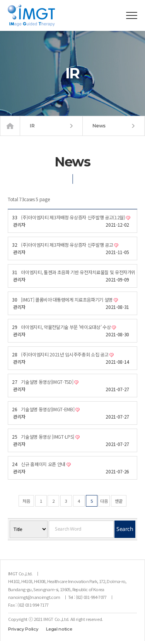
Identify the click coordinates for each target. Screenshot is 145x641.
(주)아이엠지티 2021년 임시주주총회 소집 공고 (67, 354)
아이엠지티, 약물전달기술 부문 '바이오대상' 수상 (68, 327)
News (113, 126)
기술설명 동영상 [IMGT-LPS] (50, 436)
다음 (104, 501)
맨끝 (119, 501)
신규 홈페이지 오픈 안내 (45, 464)
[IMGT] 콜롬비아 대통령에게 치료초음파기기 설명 (69, 299)
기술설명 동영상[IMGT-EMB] (50, 409)
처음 (26, 501)
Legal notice (59, 629)
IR (51, 126)
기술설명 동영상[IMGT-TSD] (49, 381)
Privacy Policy (23, 629)
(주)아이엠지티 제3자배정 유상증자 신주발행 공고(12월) (75, 217)
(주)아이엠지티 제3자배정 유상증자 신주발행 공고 (69, 244)
